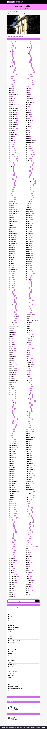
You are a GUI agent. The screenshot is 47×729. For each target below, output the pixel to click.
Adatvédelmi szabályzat (13, 718)
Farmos (11, 358)
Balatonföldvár (12, 120)
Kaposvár (11, 528)
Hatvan (11, 465)
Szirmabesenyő (29, 483)
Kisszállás (11, 594)
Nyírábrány (28, 284)
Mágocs (27, 187)
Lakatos (13, 11)
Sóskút (27, 528)
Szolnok (27, 487)
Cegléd (10, 231)
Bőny (10, 225)
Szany (27, 443)
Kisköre (11, 584)
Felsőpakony (12, 368)
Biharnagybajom (13, 160)
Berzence (11, 148)
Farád (10, 360)
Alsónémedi (12, 68)
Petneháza (28, 310)
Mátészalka (28, 199)
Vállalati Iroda (11, 677)
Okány (27, 288)
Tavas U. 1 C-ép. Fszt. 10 (31, 546)
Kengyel (11, 558)
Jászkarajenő (12, 513)
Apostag (11, 80)
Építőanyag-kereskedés (13, 686)
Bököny (11, 217)
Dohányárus (11, 625)
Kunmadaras (28, 68)
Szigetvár (28, 477)
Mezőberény (28, 156)
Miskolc (27, 175)
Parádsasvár (28, 304)
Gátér (10, 433)
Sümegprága (29, 532)
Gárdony (11, 431)
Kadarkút (11, 521)
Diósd (10, 291)
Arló (10, 84)
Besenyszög (12, 150)
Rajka (27, 368)
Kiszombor (28, 45)
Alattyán (11, 62)
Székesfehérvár (29, 497)
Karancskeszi (12, 532)
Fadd (10, 354)
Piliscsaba (28, 312)
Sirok (27, 421)
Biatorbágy (11, 152)
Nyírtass (28, 277)
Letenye (27, 110)
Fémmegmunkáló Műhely (13, 627)
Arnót (10, 86)
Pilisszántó (28, 316)
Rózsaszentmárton (30, 401)
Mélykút (27, 203)
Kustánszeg (28, 76)
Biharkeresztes (12, 158)
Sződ (27, 503)
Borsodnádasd (12, 177)
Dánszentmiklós (12, 326)
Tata (27, 542)
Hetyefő (11, 473)
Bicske (10, 154)
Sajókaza (28, 407)
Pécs (27, 356)
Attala (10, 92)
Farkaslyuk (11, 356)
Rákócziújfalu (29, 396)
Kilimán (11, 570)
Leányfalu (28, 114)
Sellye (27, 415)
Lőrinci (27, 134)
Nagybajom (28, 211)
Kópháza (28, 94)
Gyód (10, 413)
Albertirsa (11, 64)
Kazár (10, 548)
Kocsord (27, 49)
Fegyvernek (12, 362)
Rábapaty (28, 388)
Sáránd (27, 524)
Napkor (27, 239)
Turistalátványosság (12, 671)
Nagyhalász (28, 219)
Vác (26, 574)
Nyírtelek (28, 279)
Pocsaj (27, 324)
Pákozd (27, 344)
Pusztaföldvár (29, 334)
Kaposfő (11, 526)
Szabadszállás (29, 431)
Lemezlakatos (11, 655)
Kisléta (10, 590)
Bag (10, 96)
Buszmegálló (11, 620)
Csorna (11, 261)
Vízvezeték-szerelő (12, 682)
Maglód (27, 138)
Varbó (27, 568)
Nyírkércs (28, 265)
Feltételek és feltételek (13, 719)
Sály (27, 505)
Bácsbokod (11, 199)
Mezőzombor (29, 169)
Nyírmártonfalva (29, 273)
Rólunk (10, 720)
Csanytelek (11, 239)
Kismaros (11, 592)
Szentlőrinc (28, 467)
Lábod (27, 124)
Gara (10, 400)
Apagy (10, 76)
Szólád (27, 501)
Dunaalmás (11, 306)
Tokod (27, 550)
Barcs (10, 138)
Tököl (27, 560)
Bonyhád (11, 173)
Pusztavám (28, 340)
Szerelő (9, 662)
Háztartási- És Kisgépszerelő (14, 640)
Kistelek (27, 41)
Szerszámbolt (11, 666)
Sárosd (27, 513)
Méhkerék (28, 201)
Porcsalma (28, 330)
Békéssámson (12, 213)
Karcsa (10, 536)
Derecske (11, 285)
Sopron (27, 427)
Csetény (11, 251)
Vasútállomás (11, 673)
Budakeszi (11, 183)
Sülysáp (27, 530)
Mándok (28, 189)
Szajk (27, 433)
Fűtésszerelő (11, 629)
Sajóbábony (28, 405)
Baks (10, 106)
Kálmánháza (28, 82)
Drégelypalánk (12, 304)
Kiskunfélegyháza (13, 576)
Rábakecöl (28, 384)
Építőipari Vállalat (12, 690)
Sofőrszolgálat (11, 660)
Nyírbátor (28, 249)
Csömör (11, 273)
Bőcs (10, 223)
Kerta (10, 564)
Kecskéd (11, 552)
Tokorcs (27, 552)
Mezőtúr (28, 166)
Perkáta (27, 308)
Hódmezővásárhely (13, 491)
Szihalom (28, 479)
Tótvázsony (28, 556)
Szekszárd (28, 455)
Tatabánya (28, 544)
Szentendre (28, 459)
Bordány (11, 175)
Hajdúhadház (12, 445)
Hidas (10, 475)
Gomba (11, 404)
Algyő (10, 66)
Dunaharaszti (12, 310)
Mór (27, 205)
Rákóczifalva (28, 394)
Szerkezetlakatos (12, 664)
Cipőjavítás (10, 623)
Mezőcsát (28, 158)
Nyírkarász (28, 261)
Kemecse (11, 556)
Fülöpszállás (12, 392)
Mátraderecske (29, 191)
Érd (26, 588)
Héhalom (11, 487)
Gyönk (10, 421)
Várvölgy (28, 578)
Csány (10, 267)
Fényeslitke (11, 382)
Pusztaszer (28, 338)
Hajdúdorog (12, 443)
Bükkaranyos (12, 221)
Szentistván (28, 463)
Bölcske (11, 219)
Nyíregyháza (28, 257)
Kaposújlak (11, 530)
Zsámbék (28, 586)
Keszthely (11, 566)
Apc (10, 78)
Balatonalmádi (12, 112)
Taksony (27, 536)
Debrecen (11, 281)
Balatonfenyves (12, 118)
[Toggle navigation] (39, 2)
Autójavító (10, 610)
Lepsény (28, 108)
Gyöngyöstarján (12, 419)
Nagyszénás (28, 233)
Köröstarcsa (28, 98)
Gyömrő (11, 415)
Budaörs (11, 187)
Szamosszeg (28, 439)
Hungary (11, 485)
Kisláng (11, 588)
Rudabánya (28, 380)
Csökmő (11, 271)
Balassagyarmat (12, 110)
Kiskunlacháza (12, 580)
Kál (26, 78)
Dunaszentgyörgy (13, 316)
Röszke (27, 403)
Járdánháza (11, 505)
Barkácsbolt (10, 616)
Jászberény (11, 509)
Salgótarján (28, 411)
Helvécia (11, 469)
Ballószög (11, 132)
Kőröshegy (28, 100)
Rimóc (27, 376)
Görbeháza (11, 439)
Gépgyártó (10, 636)
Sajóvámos (28, 409)
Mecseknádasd (29, 152)
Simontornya (29, 419)
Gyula (10, 406)
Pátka (27, 352)
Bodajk (10, 162)
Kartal (10, 538)
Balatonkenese (12, 124)
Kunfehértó (28, 66)
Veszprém (28, 572)
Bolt (9, 618)
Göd (10, 435)
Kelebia (11, 554)
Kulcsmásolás (11, 651)
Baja (10, 102)
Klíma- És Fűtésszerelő (13, 647)
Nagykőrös (28, 227)
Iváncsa (11, 497)
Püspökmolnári (29, 366)
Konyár (27, 62)
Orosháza (28, 292)
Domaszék (11, 295)
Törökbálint (28, 562)
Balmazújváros (12, 134)
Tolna (27, 554)
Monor (27, 177)
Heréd (10, 471)
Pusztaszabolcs (29, 336)
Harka (10, 461)
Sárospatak (28, 516)
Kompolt (28, 56)
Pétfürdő (28, 360)
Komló (27, 53)
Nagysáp (28, 235)
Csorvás (11, 263)
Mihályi (27, 171)
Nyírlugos (28, 267)
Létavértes (28, 128)
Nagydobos (28, 215)
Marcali (27, 146)
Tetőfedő (10, 669)
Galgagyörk (12, 396)
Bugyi (10, 191)
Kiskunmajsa (12, 582)
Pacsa (27, 296)
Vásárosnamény (29, 580)
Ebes (10, 338)
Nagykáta (28, 225)
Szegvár (27, 453)
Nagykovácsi (28, 223)
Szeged (27, 449)
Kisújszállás (28, 47)
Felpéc (10, 366)
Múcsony (28, 207)
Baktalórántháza (13, 108)
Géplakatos (10, 638)
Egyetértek (43, 727)
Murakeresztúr (29, 185)
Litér (27, 118)
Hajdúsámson (12, 451)
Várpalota (28, 576)
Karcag (10, 534)
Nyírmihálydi (29, 271)
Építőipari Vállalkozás (12, 693)
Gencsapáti (11, 402)
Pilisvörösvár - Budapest (31, 320)
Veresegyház (28, 570)
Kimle (10, 572)
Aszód (10, 90)
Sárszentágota (29, 522)
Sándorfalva (28, 507)
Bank (9, 614)
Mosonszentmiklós (30, 183)
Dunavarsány (12, 318)
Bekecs (11, 144)
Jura (10, 499)
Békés (10, 207)
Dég (10, 330)
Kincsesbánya (12, 574)
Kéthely (27, 88)
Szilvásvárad (28, 481)
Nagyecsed (28, 217)
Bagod (10, 100)
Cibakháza (11, 235)
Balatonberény (12, 114)
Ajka (10, 56)
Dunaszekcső (12, 314)
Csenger (11, 249)
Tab (26, 534)
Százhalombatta (29, 495)
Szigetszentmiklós (30, 475)
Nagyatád (28, 209)
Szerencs (28, 471)
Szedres (27, 447)
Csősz (10, 275)
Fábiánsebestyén (13, 380)
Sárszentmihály (29, 520)
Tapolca (27, 538)
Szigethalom (28, 473)
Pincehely (28, 322)
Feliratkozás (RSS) (12, 721)
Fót (10, 384)
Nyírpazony (28, 275)
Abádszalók (11, 47)
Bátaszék (11, 201)
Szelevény (28, 457)
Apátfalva (11, 82)
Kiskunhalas (12, 578)
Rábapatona (28, 386)
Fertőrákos (11, 374)
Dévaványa (11, 332)
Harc (10, 459)
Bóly (10, 215)
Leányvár (28, 116)
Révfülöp (28, 399)
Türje (27, 564)
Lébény (27, 126)
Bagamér (11, 98)
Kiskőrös (11, 586)
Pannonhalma (29, 300)
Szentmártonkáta (30, 469)
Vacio (27, 566)
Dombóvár (11, 302)
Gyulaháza (11, 408)
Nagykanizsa (28, 221)
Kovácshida (28, 64)
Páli (27, 346)
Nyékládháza (29, 241)
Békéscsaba (12, 209)
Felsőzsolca (11, 372)
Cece (10, 229)
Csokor (11, 255)
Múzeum (10, 658)
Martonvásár (29, 150)
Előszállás (11, 344)
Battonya (11, 140)
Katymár (11, 546)
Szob (27, 485)
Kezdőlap (9, 11)
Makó (27, 144)
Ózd (27, 592)
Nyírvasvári (28, 282)
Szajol (27, 435)
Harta (10, 463)
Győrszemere (12, 425)
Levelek (27, 112)
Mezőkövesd (28, 164)
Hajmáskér (11, 453)
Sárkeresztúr (28, 511)
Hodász (11, 477)
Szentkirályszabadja (30, 465)
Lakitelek (28, 104)
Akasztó (11, 58)
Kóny (27, 92)
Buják (10, 195)
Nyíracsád (28, 243)
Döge (10, 336)
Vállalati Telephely (12, 680)
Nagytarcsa (28, 237)
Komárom (28, 58)
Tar (26, 540)
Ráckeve (28, 392)
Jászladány (11, 515)
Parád (27, 302)
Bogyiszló (11, 164)
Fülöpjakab (11, 390)
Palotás (27, 298)
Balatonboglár (12, 116)
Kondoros (28, 60)
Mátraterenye (29, 195)
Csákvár (11, 265)
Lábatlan (28, 122)
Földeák (11, 388)
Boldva (10, 171)
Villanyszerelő (11, 675)
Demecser (11, 283)
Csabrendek (12, 237)
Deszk (10, 287)
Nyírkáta (28, 263)
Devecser (11, 289)
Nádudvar (28, 286)
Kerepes (11, 562)
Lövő (27, 130)
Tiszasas (28, 548)
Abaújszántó (12, 41)
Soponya (28, 425)
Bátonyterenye (12, 203)
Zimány (27, 584)
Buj (10, 193)
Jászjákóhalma (12, 511)
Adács (10, 51)
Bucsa (10, 179)
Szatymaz (28, 445)
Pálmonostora (29, 348)
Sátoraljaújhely (29, 526)
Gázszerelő (10, 634)
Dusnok (11, 324)
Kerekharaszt (12, 560)
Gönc (10, 437)
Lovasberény (28, 120)
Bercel (10, 146)
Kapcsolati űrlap (12, 717)
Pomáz (27, 328)
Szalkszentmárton (30, 437)
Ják (10, 501)
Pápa (27, 350)
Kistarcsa (11, 596)
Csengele (11, 247)
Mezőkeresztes (29, 162)
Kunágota (28, 74)
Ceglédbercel (12, 233)
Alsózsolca (11, 70)
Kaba (10, 519)
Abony (10, 45)
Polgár (27, 326)
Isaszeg (11, 495)
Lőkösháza (28, 132)
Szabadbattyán (29, 429)
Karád (10, 542)
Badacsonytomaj (13, 94)
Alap (10, 60)
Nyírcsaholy (28, 253)
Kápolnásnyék (29, 84)
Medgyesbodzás (29, 154)
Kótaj (27, 96)
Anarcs (10, 72)
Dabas (10, 277)
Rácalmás (28, 390)
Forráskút (11, 378)
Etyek (10, 352)
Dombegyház (12, 298)
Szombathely (29, 489)
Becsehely (11, 142)
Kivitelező (10, 645)
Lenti (27, 106)
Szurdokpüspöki (29, 491)
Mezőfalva (28, 160)
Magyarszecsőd (29, 142)
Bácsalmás (11, 197)
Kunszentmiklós (29, 70)
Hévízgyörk (11, 489)
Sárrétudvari (28, 518)
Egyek (10, 342)
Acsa (10, 49)
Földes (10, 386)
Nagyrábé (28, 231)
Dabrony (11, 279)
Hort (10, 479)
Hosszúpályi (12, 483)
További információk (36, 727)
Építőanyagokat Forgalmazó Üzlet (15, 688)
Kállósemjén (28, 80)
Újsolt (27, 594)
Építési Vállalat (11, 684)
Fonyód (11, 376)
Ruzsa (27, 382)
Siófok (27, 423)
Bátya (10, 205)
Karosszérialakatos (12, 642)
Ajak (10, 53)
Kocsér (27, 51)
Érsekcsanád (28, 590)
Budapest (11, 185)
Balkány (11, 130)
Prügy (27, 332)
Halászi (11, 455)
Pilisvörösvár (28, 318)
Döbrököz (11, 334)
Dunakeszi (11, 312)
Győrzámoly (12, 427)
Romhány (28, 378)
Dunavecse (11, 320)
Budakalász (11, 181)
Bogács (11, 166)
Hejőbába (11, 467)
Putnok (27, 342)
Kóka (27, 90)
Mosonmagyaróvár (30, 181)
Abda (10, 43)
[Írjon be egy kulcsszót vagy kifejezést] (21, 601)
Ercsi (10, 346)
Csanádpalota (12, 243)
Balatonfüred (12, 122)
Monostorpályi (29, 179)
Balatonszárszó (12, 128)
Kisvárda (28, 43)
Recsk (27, 372)
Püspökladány (29, 364)
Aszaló (10, 88)
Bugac (10, 189)
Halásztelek (11, 457)
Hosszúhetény (12, 481)
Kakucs (11, 523)
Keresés (37, 601)
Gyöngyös (11, 417)
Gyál (10, 410)
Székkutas (28, 499)
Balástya (11, 136)
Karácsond (11, 540)
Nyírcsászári (28, 255)
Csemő (10, 245)
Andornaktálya (12, 74)
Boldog (11, 169)
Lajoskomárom (29, 102)
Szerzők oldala (11, 716)
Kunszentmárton (29, 72)
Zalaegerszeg (29, 582)
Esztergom (11, 350)
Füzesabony (12, 394)
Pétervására (28, 358)
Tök (26, 558)
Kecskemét (11, 550)
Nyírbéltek (28, 251)
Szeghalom (28, 451)
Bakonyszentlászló (13, 104)
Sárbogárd (28, 509)
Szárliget (28, 493)
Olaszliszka (28, 290)
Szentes (27, 461)
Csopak (11, 259)
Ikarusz (11, 493)
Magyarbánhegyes (30, 140)
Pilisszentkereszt (29, 314)
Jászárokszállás (12, 517)
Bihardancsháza (12, 156)
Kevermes (11, 568)
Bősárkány (11, 227)
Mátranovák (28, 193)
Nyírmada (28, 269)
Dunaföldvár (12, 308)
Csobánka (11, 253)
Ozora (27, 294)
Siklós (27, 417)
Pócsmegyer (28, 362)
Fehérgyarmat (12, 364)
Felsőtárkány (12, 370)
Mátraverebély (29, 197)
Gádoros (11, 429)
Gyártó (9, 631)
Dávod (10, 328)
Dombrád (11, 300)
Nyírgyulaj (28, 259)
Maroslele (28, 148)
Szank (27, 441)
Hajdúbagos (12, 441)
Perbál (27, 306)
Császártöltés (12, 269)
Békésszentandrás (13, 211)
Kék (27, 86)
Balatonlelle (12, 126)
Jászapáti (11, 507)
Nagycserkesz (29, 213)
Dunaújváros (12, 322)
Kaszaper (11, 544)
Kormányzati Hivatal (12, 649)
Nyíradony (28, 245)
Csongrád (11, 257)
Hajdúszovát (12, 449)
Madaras (28, 136)
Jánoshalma (12, 503)
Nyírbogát (28, 247)
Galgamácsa (12, 398)
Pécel (27, 354)
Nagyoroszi (28, 229)
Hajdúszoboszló (12, 447)
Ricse (27, 374)
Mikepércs (28, 173)
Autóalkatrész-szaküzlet (13, 607)
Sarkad (27, 413)
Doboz (10, 293)
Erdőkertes (11, 348)
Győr (10, 423)
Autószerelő (11, 612)
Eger (10, 340)
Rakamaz (28, 370)
